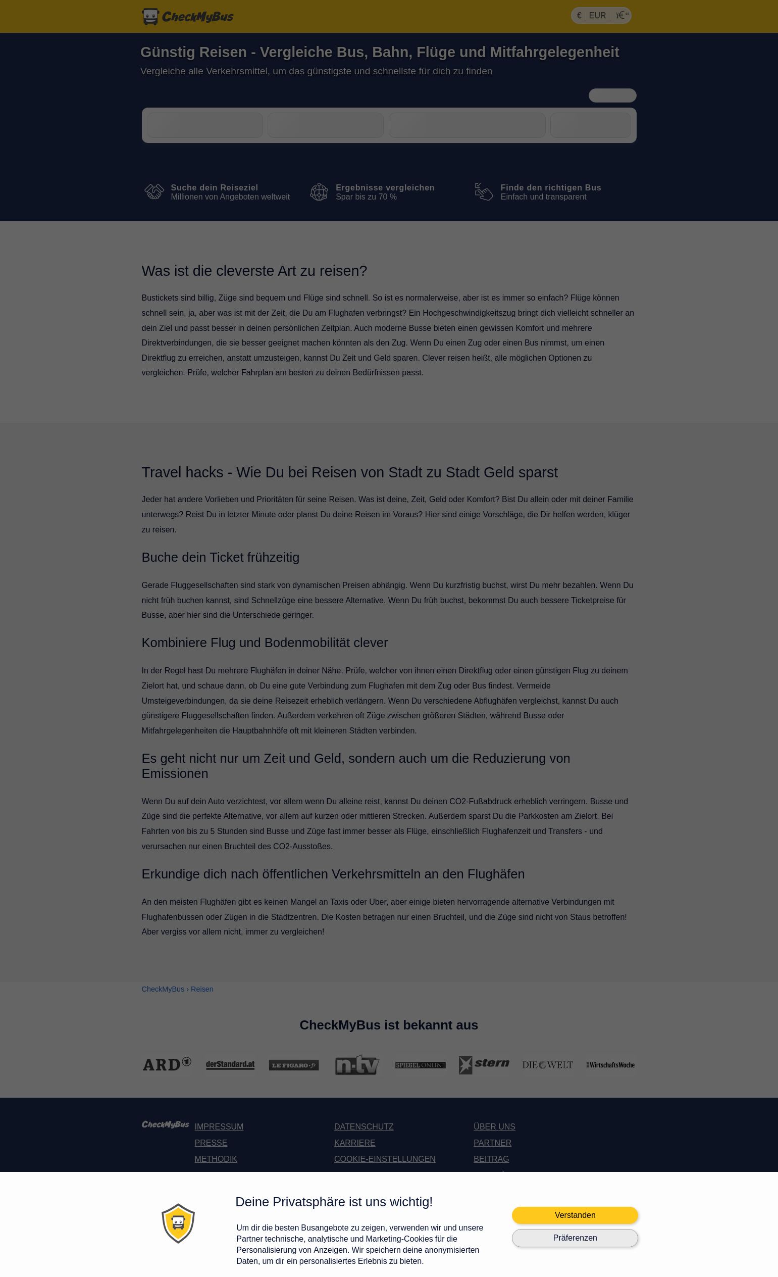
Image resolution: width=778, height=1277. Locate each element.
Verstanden (575, 1215)
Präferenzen (575, 1238)
